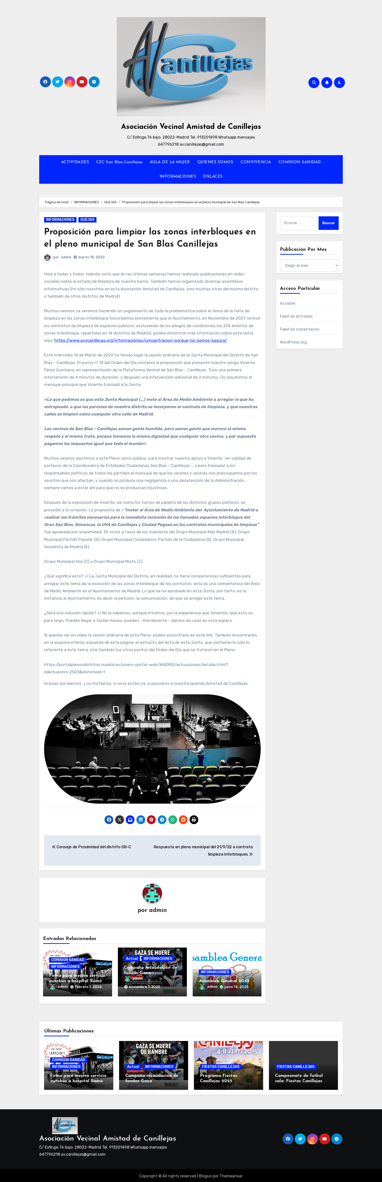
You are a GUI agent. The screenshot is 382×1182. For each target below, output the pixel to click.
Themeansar (231, 1174)
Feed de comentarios (299, 329)
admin (66, 257)
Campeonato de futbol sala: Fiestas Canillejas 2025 (299, 1079)
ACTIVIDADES (75, 162)
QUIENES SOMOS (215, 162)
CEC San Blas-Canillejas (119, 162)
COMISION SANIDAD (299, 162)
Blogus (205, 1174)
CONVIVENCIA (255, 162)
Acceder (288, 303)
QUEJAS (87, 220)
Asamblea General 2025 (224, 981)
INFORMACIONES (178, 177)
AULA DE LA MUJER (170, 162)
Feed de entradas (296, 316)
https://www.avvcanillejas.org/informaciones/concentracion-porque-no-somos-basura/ (140, 340)
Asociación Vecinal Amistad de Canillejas (191, 127)
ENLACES (213, 177)
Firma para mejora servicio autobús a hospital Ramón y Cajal (77, 981)
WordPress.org (293, 342)
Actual (132, 959)
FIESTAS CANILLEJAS (220, 1065)
